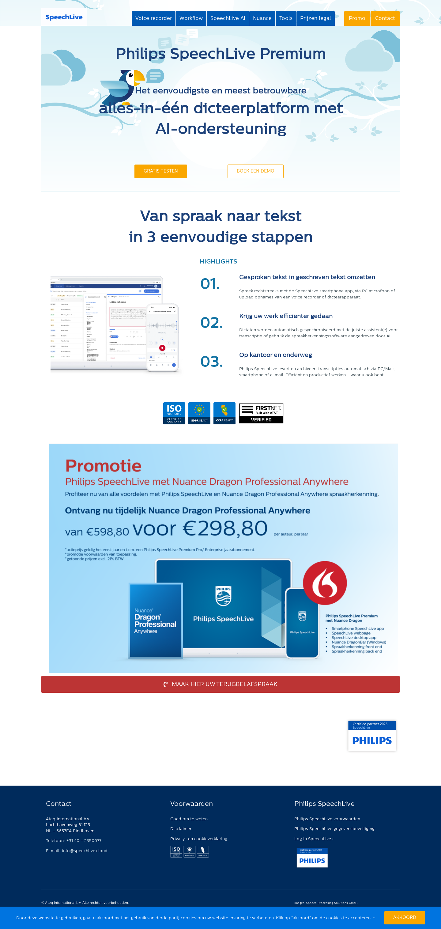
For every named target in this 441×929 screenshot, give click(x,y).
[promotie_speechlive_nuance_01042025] (223, 446)
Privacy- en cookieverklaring (198, 839)
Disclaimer (180, 829)
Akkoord (404, 918)
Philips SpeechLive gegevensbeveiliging (334, 829)
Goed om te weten (189, 819)
